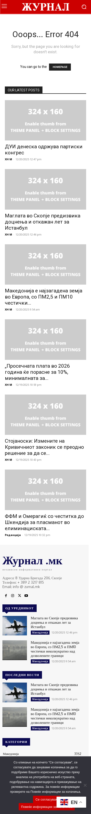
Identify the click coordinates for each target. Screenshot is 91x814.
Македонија (40, 632)
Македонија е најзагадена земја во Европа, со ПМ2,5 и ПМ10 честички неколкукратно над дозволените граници (55, 649)
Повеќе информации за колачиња (47, 807)
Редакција (13, 535)
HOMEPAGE (60, 67)
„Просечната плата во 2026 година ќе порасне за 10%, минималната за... (37, 372)
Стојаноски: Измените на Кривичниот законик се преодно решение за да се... (44, 447)
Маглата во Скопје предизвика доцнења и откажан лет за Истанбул (42, 222)
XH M (8, 159)
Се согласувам (46, 799)
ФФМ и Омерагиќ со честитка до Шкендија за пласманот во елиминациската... (44, 522)
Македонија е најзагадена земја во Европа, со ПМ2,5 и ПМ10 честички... (43, 297)
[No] (85, 785)
